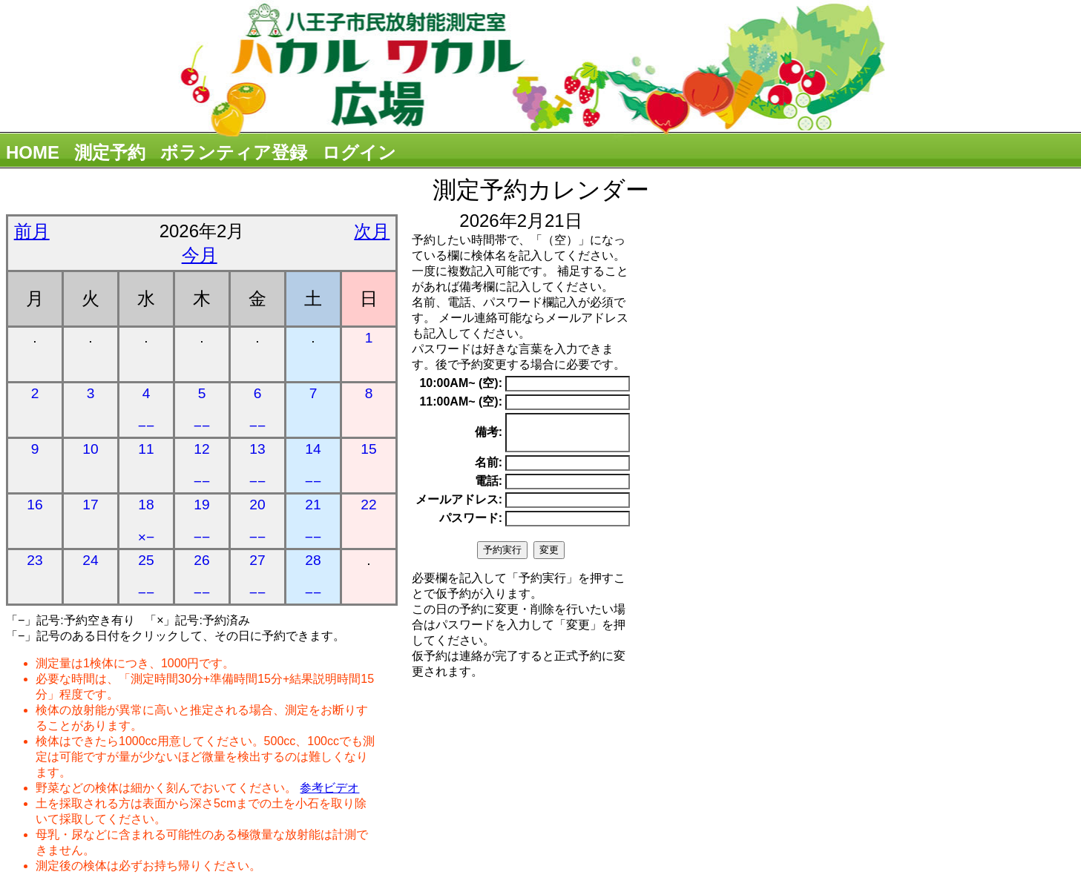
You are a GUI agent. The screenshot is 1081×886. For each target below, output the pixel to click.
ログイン (359, 152)
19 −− (202, 521)
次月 (372, 231)
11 (146, 449)
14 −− (313, 465)
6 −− (257, 410)
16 (34, 504)
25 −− (146, 576)
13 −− (257, 465)
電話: (488, 487)
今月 (199, 255)
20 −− (257, 521)
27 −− (257, 576)
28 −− (313, 576)
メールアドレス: (458, 506)
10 (90, 449)
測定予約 (109, 152)
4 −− (146, 410)
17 (90, 504)
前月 (32, 231)
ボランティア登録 (233, 152)
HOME (32, 152)
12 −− (202, 465)
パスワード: (470, 524)
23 (34, 560)
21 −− (313, 521)
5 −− (202, 410)
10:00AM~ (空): (460, 383)
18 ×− (146, 521)
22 (368, 504)
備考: (488, 435)
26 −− (202, 576)
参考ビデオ (329, 787)
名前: (488, 469)
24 (90, 560)
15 (368, 449)
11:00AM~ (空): (460, 401)
